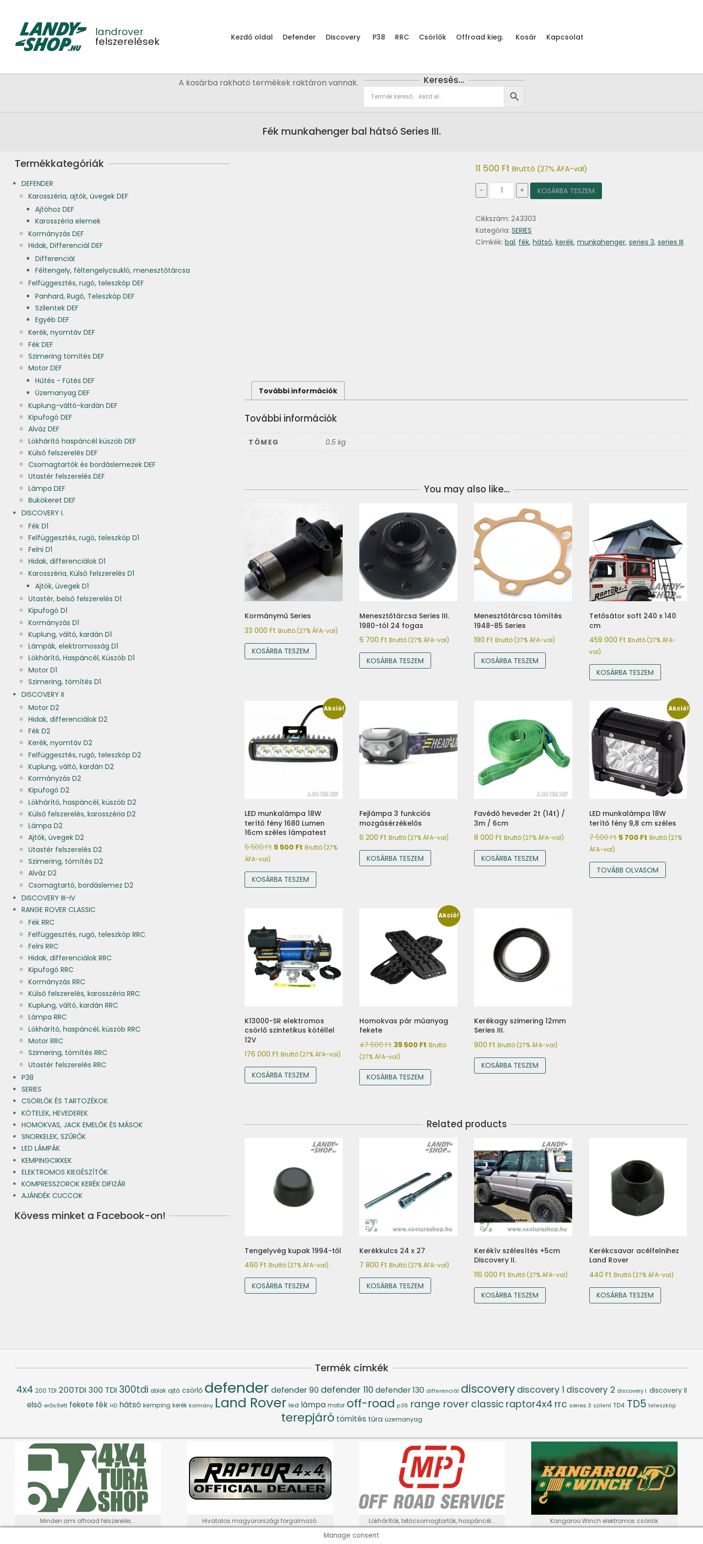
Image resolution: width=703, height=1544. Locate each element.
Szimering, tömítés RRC (67, 1052)
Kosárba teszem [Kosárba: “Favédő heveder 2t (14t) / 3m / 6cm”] (509, 858)
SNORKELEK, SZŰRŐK (53, 1136)
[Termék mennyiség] (501, 191)
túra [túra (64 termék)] (375, 1419)
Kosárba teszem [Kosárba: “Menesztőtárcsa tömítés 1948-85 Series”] (509, 661)
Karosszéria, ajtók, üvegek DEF (78, 196)
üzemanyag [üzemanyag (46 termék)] (403, 1419)
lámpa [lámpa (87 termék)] (313, 1404)
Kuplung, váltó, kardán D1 (70, 634)
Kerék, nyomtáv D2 (60, 743)
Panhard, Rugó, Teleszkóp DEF (85, 296)
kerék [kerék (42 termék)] (179, 1405)
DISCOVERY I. (42, 513)
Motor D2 (43, 707)
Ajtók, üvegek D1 (62, 586)
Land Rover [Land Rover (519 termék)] (251, 1403)
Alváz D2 (42, 873)
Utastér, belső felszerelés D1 (75, 599)
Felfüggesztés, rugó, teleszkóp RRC (86, 934)
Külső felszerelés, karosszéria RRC (84, 993)
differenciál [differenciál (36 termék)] (442, 1391)
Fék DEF (40, 344)
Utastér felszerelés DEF (66, 476)
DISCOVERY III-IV (48, 898)
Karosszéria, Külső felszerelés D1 (81, 573)
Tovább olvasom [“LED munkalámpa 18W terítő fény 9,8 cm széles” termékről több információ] (628, 870)
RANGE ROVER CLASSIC (58, 909)
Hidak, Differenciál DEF (65, 245)
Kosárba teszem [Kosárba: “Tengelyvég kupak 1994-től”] (280, 1286)
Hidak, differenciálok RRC (70, 958)
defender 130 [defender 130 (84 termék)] (399, 1390)
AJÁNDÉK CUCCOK (52, 1195)
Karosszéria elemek (68, 221)
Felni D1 (40, 549)
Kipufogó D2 (48, 790)
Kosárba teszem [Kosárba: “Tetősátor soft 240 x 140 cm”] (625, 672)
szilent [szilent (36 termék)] (602, 1405)
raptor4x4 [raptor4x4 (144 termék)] (529, 1404)
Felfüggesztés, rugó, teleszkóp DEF (86, 283)
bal (510, 242)
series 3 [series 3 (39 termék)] (580, 1405)
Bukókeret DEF (52, 500)
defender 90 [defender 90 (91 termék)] (295, 1390)
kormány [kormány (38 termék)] (201, 1405)
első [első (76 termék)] (34, 1405)
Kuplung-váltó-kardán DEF (73, 405)
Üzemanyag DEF (62, 393)
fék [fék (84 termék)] (102, 1404)
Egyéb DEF (52, 320)
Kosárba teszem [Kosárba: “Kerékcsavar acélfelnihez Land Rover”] (625, 1295)
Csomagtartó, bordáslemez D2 (80, 885)
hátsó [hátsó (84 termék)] (130, 1404)
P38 (27, 1077)
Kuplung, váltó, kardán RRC (73, 1005)
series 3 (641, 242)
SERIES (522, 230)
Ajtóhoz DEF (54, 209)
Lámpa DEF (46, 488)
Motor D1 (42, 670)
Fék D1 (38, 526)
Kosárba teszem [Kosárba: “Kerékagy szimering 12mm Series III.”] (509, 1065)
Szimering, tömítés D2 (65, 861)
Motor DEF (45, 368)
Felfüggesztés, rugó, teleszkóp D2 (84, 755)
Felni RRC (43, 946)
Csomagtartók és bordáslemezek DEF (92, 464)
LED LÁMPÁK (40, 1148)
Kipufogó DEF (50, 417)
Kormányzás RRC (56, 982)
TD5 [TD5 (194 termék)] (636, 1404)
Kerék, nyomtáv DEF (61, 332)
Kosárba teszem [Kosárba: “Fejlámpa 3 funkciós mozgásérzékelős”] (395, 858)
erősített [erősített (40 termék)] (55, 1405)
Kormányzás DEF (56, 234)
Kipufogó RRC (51, 970)
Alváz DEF (44, 429)
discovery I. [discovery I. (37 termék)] (632, 1391)
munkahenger (601, 242)
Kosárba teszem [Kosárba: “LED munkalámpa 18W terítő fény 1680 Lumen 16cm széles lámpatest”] (280, 879)
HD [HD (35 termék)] (113, 1405)
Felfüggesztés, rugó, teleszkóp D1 (83, 538)
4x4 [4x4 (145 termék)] (24, 1389)
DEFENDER (37, 183)
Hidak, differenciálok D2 (67, 719)
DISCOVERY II (42, 694)
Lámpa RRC (47, 1017)
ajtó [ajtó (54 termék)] (174, 1390)
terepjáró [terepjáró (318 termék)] (307, 1417)
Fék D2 (39, 731)
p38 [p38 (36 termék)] (402, 1405)
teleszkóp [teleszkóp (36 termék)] (662, 1405)
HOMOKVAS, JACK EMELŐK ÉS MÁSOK (82, 1125)
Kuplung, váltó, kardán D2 (71, 767)
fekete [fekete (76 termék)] (81, 1405)
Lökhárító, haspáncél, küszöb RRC (84, 1029)
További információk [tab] (298, 391)
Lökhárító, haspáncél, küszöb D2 (82, 802)
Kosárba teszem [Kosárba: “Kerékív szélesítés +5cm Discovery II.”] (509, 1295)
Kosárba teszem (566, 191)
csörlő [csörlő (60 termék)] (192, 1390)
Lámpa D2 (45, 826)
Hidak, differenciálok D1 (66, 561)
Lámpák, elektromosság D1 (73, 646)
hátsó (542, 242)
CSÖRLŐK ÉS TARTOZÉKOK (64, 1101)
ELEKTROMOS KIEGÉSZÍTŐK (64, 1172)
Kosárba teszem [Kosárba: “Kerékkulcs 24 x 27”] (395, 1286)
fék (523, 242)
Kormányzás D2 (54, 778)
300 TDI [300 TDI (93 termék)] (102, 1390)
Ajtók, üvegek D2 (56, 837)
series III (670, 242)
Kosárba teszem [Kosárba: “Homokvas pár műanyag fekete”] (395, 1077)
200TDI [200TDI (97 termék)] (72, 1390)
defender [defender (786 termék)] (237, 1388)
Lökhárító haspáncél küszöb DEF (82, 441)
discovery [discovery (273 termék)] (488, 1389)
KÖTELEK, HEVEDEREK (54, 1113)
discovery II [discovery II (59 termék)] (668, 1390)
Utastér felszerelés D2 (65, 849)
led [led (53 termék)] (294, 1405)
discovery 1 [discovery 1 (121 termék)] (540, 1389)
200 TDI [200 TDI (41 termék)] (46, 1391)
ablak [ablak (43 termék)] (158, 1391)
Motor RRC (45, 1041)
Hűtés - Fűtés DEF (65, 381)
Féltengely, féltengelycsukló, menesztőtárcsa (112, 270)
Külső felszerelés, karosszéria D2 (82, 814)
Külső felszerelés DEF (63, 453)
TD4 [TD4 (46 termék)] (619, 1405)
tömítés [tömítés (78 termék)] (351, 1419)
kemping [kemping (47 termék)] (156, 1405)
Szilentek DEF (57, 308)
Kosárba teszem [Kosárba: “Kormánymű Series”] (280, 651)
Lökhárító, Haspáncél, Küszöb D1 (81, 658)
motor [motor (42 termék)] (336, 1405)
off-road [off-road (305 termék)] (371, 1403)
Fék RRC (41, 922)
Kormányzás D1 (53, 623)
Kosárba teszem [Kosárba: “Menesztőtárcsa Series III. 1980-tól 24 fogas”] (395, 661)
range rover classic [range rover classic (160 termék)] (457, 1404)
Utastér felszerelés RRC (67, 1065)
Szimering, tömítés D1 (64, 682)
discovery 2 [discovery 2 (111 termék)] (590, 1390)
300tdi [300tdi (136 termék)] (133, 1389)
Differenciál (55, 259)
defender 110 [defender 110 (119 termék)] (347, 1389)
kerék (565, 242)
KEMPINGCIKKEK (46, 1160)
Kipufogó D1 (47, 610)
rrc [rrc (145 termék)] (561, 1404)
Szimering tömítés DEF (66, 356)
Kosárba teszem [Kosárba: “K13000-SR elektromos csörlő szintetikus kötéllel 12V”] (280, 1075)
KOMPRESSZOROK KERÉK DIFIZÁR (73, 1184)
